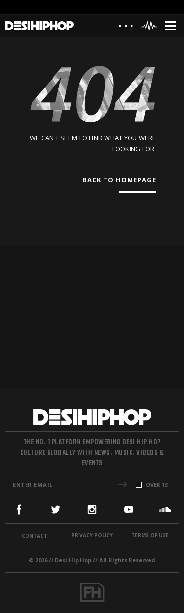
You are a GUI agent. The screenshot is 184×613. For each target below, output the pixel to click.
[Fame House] (92, 592)
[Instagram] (92, 509)
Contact (34, 535)
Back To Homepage (119, 179)
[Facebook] (19, 509)
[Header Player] (149, 26)
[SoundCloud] (165, 509)
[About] (125, 28)
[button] (122, 484)
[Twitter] (56, 509)
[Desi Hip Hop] (39, 25)
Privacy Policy (92, 535)
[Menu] (170, 26)
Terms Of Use (150, 535)
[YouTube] (129, 509)
